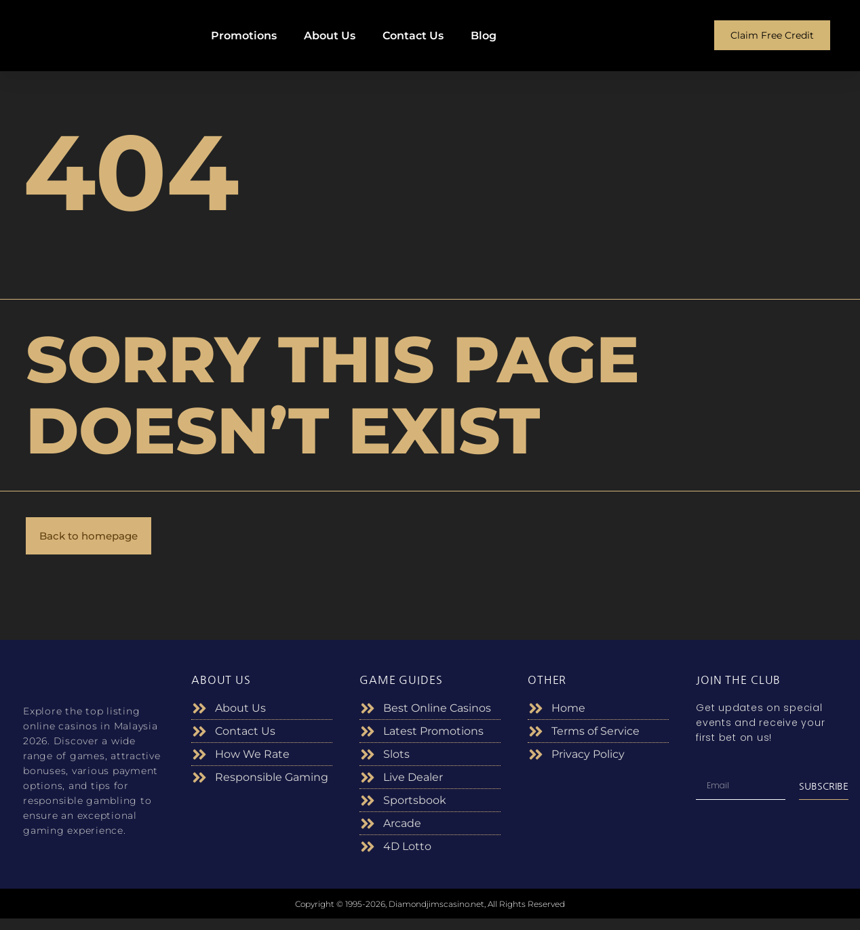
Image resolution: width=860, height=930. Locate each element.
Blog (483, 35)
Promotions (244, 35)
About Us (329, 35)
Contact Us (413, 35)
